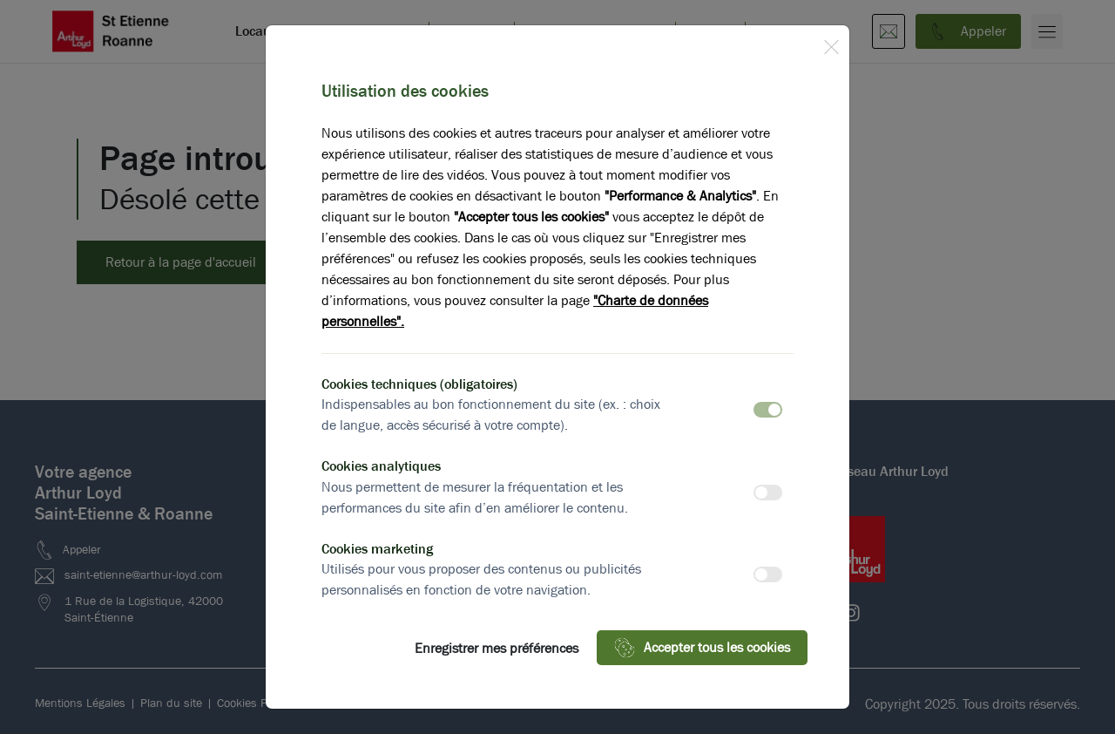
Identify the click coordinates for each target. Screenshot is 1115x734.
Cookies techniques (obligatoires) (419, 384)
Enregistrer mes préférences (496, 648)
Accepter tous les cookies (702, 647)
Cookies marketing (377, 549)
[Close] (831, 44)
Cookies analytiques (381, 466)
